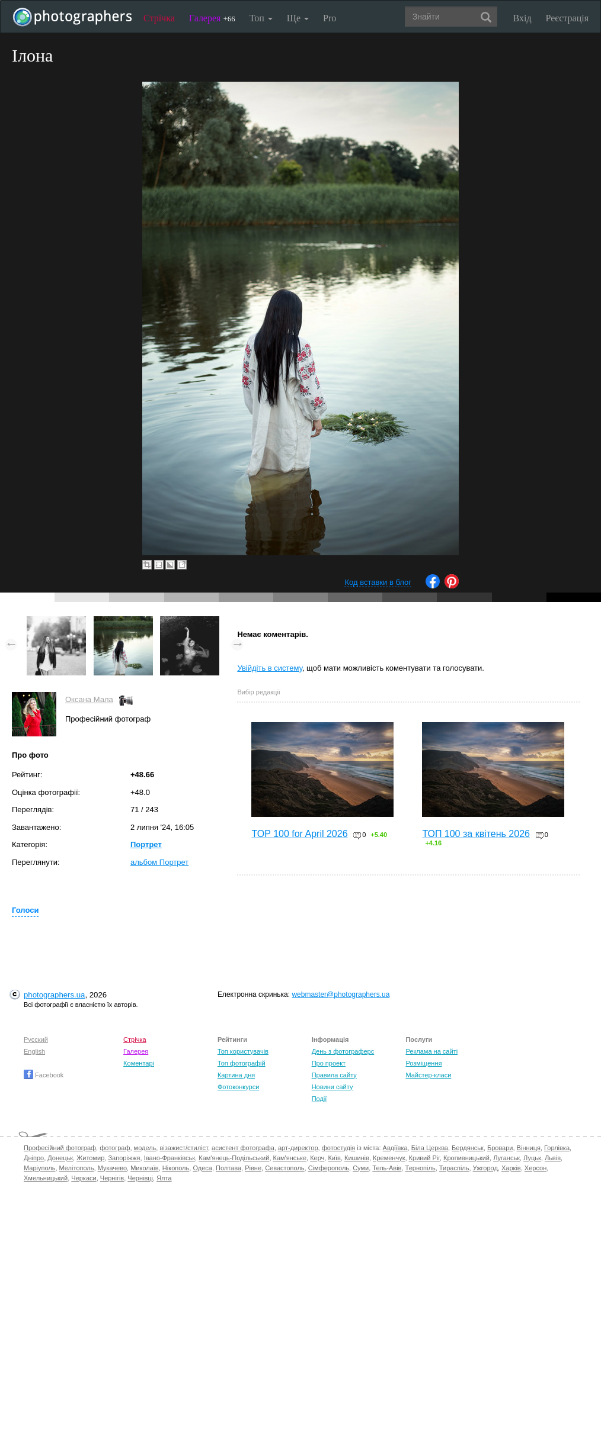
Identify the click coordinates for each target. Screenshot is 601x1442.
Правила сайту (334, 1075)
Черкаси (83, 1178)
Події (319, 1098)
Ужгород (485, 1167)
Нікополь (175, 1167)
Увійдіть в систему (269, 668)
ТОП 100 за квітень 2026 (476, 834)
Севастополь (284, 1167)
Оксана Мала (89, 699)
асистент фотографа (243, 1147)
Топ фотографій (242, 1063)
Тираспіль (454, 1167)
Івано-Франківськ (169, 1157)
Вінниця (529, 1147)
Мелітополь (76, 1167)
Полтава (228, 1167)
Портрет (146, 844)
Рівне (253, 1167)
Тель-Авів (386, 1167)
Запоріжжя (124, 1157)
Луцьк (532, 1157)
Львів (553, 1157)
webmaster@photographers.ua (340, 994)
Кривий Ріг (424, 1157)
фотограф (115, 1147)
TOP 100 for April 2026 (299, 834)
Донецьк (60, 1157)
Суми (361, 1167)
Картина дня (236, 1075)
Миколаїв (144, 1167)
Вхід (522, 18)
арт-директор (298, 1147)
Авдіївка (395, 1147)
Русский (36, 1039)
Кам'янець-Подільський (234, 1157)
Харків (511, 1167)
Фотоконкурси (238, 1086)
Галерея (212, 18)
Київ (334, 1157)
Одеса (202, 1167)
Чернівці (140, 1178)
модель (145, 1147)
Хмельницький (46, 1178)
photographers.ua (54, 994)
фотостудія (339, 1147)
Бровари (500, 1147)
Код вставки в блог (377, 582)
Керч (317, 1157)
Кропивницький (466, 1157)
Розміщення (423, 1063)
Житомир (90, 1157)
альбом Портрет (159, 862)
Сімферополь (328, 1167)
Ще (298, 18)
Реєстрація (567, 18)
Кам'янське (290, 1157)
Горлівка (557, 1147)
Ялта (163, 1178)
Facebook (43, 1075)
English (34, 1051)
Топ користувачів (243, 1051)
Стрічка (159, 18)
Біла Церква (429, 1147)
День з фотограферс (343, 1051)
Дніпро (34, 1157)
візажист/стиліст (183, 1147)
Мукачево (112, 1167)
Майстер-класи (428, 1075)
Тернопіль (420, 1167)
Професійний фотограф (60, 1147)
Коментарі (138, 1063)
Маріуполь (39, 1167)
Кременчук (389, 1157)
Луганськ (506, 1157)
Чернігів (112, 1178)
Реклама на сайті (431, 1051)
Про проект (329, 1063)
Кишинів (356, 1157)
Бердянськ (468, 1147)
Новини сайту (332, 1086)
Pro (329, 18)
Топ (261, 18)
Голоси (25, 910)
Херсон (535, 1167)
